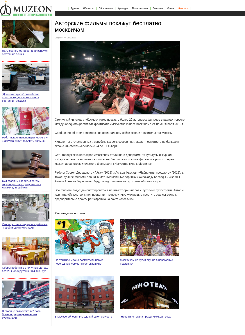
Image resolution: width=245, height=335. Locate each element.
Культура (123, 8)
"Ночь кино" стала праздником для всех (145, 316)
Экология (158, 8)
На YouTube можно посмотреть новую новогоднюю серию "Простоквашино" (79, 261)
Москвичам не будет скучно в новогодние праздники (146, 261)
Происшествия (140, 8)
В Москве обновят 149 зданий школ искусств (83, 316)
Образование (106, 8)
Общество (88, 8)
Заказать (183, 8)
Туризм (75, 8)
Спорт (170, 8)
